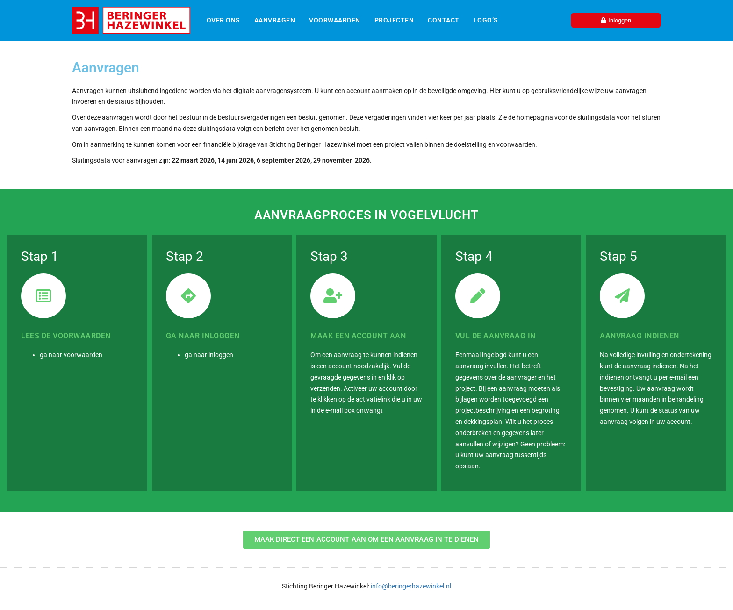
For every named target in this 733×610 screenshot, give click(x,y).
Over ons (223, 20)
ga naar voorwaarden (71, 355)
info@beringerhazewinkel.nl (410, 586)
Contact (444, 20)
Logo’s (486, 20)
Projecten (394, 20)
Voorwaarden (334, 20)
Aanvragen (274, 20)
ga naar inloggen (209, 355)
